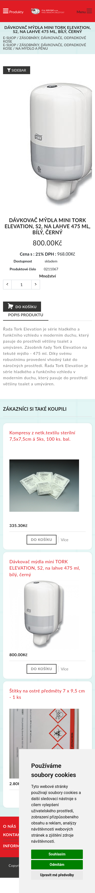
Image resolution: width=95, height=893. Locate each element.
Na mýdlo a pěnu (31, 48)
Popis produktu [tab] (25, 314)
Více (64, 539)
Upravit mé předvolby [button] (57, 875)
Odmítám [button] (57, 865)
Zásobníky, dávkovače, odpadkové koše (44, 39)
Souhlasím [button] (57, 854)
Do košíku (22, 306)
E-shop (9, 38)
